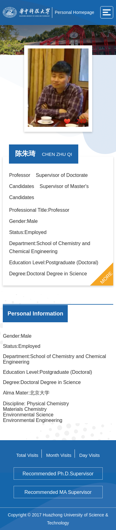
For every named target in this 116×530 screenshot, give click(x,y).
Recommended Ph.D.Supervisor (58, 473)
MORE (106, 277)
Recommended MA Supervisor (58, 492)
